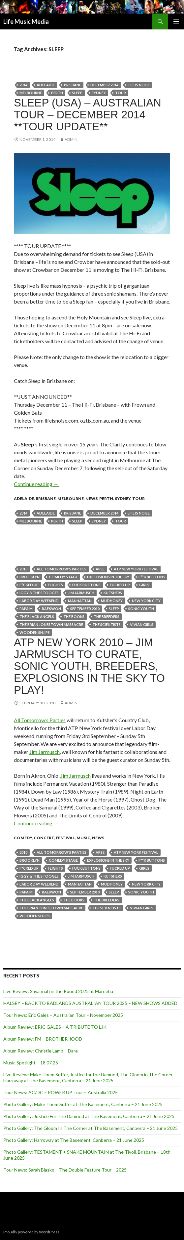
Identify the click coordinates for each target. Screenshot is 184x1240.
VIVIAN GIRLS (141, 624)
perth (57, 93)
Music (83, 837)
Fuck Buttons (86, 585)
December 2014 (104, 85)
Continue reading (36, 484)
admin (71, 139)
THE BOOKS (73, 616)
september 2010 (85, 608)
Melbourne (30, 93)
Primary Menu (176, 21)
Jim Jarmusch (81, 593)
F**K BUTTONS (151, 577)
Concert (44, 837)
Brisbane (72, 85)
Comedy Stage (63, 577)
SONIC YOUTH (141, 608)
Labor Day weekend (39, 601)
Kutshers (113, 593)
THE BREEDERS (106, 616)
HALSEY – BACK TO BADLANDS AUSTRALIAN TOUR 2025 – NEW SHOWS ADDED (90, 1003)
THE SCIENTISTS (106, 624)
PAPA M (26, 608)
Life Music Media (26, 21)
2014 (23, 85)
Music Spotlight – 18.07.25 (30, 1062)
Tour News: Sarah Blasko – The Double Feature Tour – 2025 (65, 1170)
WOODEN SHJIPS (34, 632)
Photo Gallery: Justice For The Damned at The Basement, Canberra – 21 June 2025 (88, 1116)
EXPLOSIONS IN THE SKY (108, 577)
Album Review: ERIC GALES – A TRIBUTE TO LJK (55, 1027)
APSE (100, 569)
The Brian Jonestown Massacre (51, 624)
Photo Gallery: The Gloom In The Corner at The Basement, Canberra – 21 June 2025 (90, 1128)
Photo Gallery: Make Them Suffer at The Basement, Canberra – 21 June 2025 (83, 1104)
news (91, 498)
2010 (23, 569)
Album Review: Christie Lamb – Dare (40, 1051)
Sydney (99, 93)
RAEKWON (51, 608)
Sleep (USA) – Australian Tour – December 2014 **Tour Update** (87, 115)
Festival (65, 837)
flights (55, 585)
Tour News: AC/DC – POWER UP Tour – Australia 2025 (60, 1092)
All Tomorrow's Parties (61, 569)
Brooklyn (29, 577)
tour (120, 93)
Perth (106, 498)
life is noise (139, 85)
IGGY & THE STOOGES (39, 593)
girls (144, 585)
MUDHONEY (112, 601)
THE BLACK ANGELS (36, 616)
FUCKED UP (120, 585)
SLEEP (77, 93)
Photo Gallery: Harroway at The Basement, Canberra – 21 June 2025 (73, 1140)
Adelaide (46, 85)
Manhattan (80, 601)
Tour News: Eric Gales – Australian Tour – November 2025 (63, 1015)
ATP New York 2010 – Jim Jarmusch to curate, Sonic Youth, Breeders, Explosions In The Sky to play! (89, 666)
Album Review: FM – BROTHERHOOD (42, 1039)
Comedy (23, 837)
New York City (146, 601)
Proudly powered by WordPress (31, 1231)
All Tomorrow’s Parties (40, 720)
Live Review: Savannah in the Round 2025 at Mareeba (58, 991)
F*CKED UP (29, 585)
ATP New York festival (136, 569)
